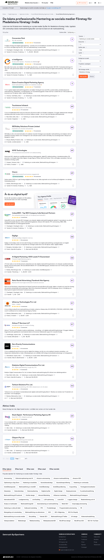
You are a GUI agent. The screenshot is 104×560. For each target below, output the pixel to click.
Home (4, 14)
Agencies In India (24, 14)
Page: (17, 458)
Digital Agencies (12, 14)
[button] (90, 3)
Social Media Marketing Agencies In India (42, 14)
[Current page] (21, 459)
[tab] (7, 469)
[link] (45, 3)
